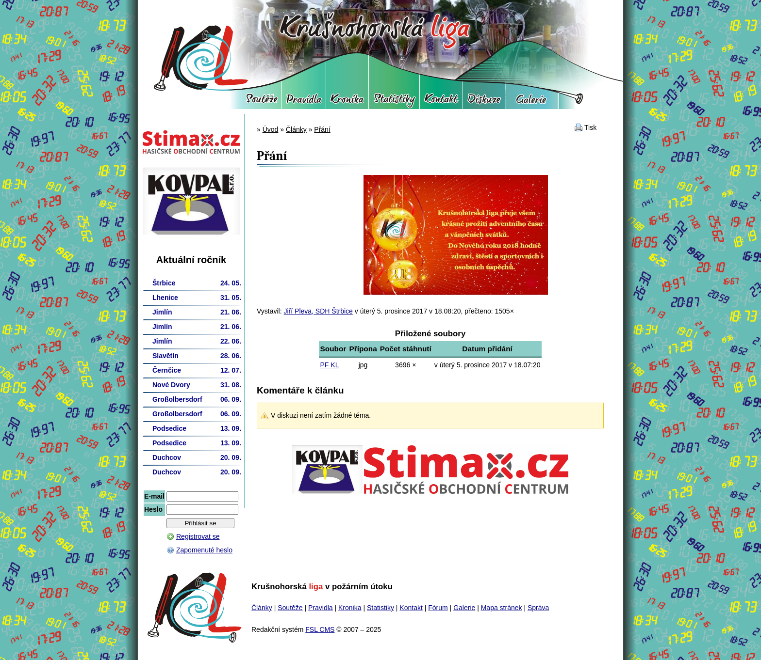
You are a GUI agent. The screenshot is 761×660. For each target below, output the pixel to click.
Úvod (271, 129)
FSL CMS (319, 629)
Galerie (531, 102)
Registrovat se (197, 536)
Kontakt (441, 102)
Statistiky (394, 102)
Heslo (153, 509)
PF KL (329, 365)
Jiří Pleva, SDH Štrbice (318, 311)
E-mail (154, 496)
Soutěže (261, 102)
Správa (538, 608)
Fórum (484, 102)
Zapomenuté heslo (204, 550)
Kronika (347, 102)
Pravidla (304, 102)
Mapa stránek (501, 608)
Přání (322, 129)
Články (296, 129)
